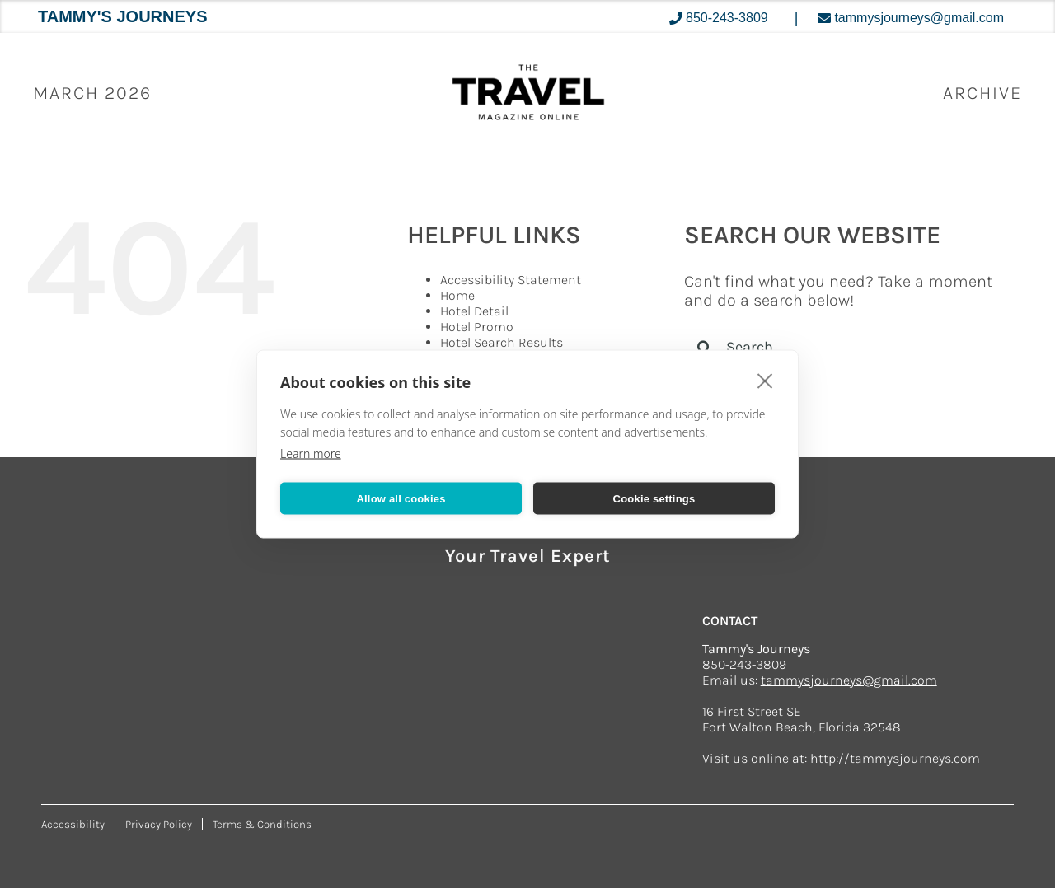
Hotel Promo (476, 326)
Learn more (310, 453)
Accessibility (73, 824)
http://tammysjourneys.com (895, 758)
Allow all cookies (400, 498)
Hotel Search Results (501, 342)
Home (457, 295)
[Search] (704, 346)
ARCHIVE (982, 93)
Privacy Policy (158, 824)
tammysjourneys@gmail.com (849, 680)
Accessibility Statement (510, 279)
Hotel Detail (474, 311)
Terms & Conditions (262, 824)
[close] (765, 380)
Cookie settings (654, 498)
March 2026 (92, 93)
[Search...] (843, 346)
